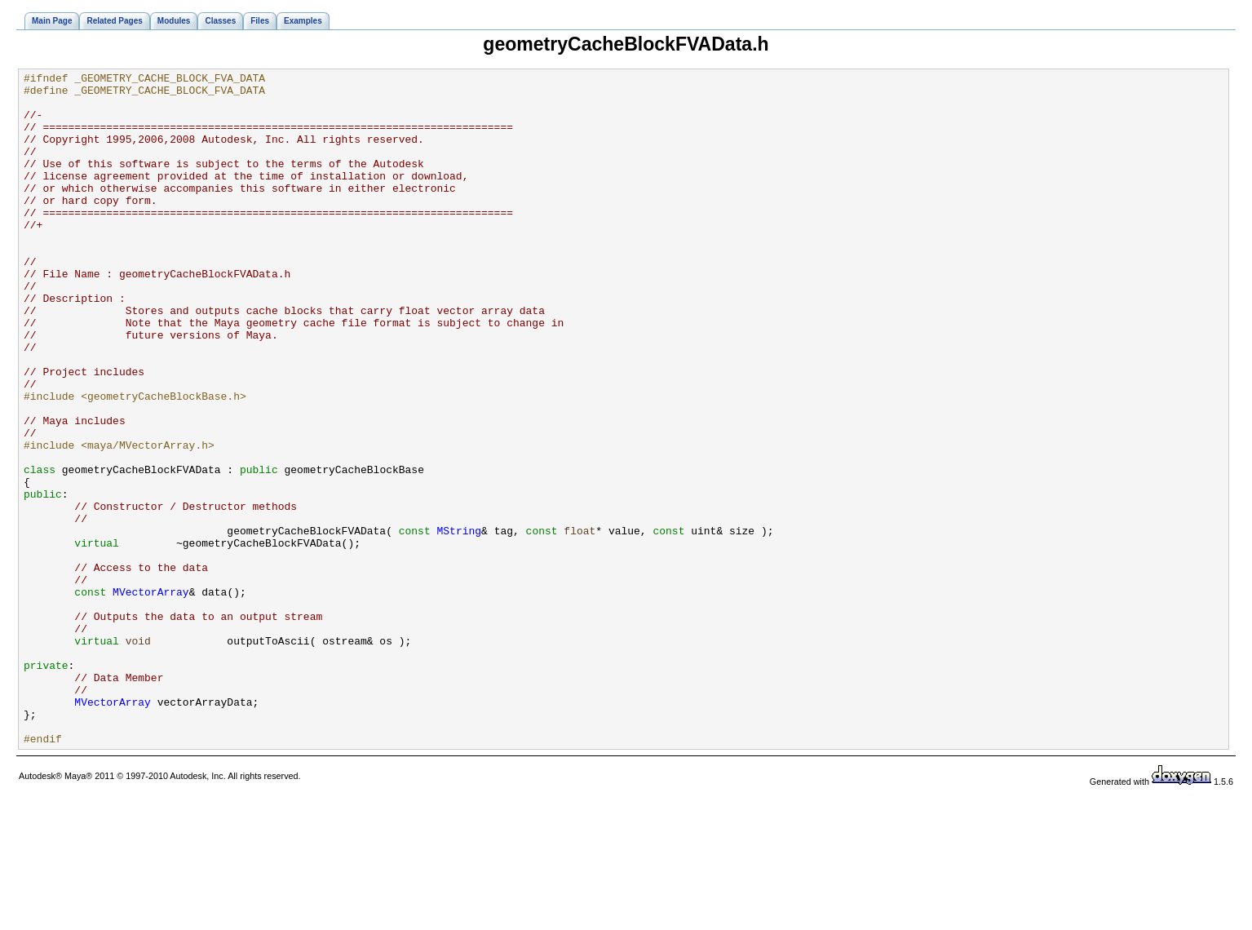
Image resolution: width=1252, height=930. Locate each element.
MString (458, 623)
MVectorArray (151, 696)
